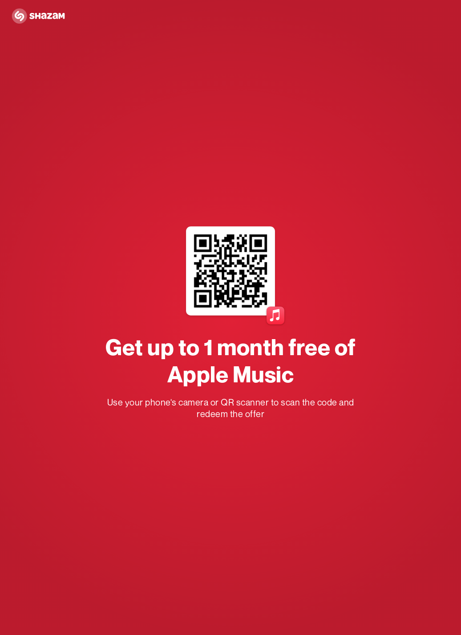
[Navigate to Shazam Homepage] (41, 16)
